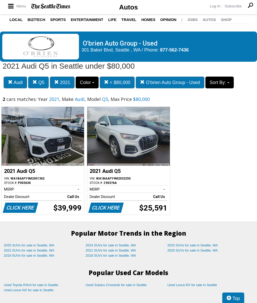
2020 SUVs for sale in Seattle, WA (192, 250)
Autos (128, 7)
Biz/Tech (36, 19)
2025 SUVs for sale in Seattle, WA (29, 245)
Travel (128, 19)
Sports (58, 19)
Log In (215, 6)
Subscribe (233, 6)
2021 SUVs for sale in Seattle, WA (111, 250)
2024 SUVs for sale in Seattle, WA (111, 245)
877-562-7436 (174, 50)
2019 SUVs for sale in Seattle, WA (29, 255)
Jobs (192, 19)
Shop (226, 19)
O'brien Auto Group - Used (170, 82)
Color (87, 82)
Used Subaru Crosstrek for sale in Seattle (116, 285)
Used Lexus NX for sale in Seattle (28, 290)
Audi (15, 82)
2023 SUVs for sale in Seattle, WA (192, 245)
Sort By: (219, 82)
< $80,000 (117, 82)
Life (112, 19)
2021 (62, 82)
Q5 (38, 82)
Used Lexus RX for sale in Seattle (192, 285)
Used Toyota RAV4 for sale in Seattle (31, 285)
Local (16, 19)
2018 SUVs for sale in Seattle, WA (111, 255)
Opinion (168, 19)
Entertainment (87, 19)
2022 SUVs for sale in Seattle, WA (29, 250)
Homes (148, 19)
